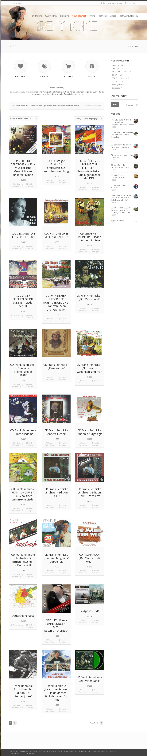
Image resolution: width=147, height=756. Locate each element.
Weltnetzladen (79, 16)
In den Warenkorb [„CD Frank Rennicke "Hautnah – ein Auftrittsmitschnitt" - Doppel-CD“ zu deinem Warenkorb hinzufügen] (16, 575)
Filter (115, 104)
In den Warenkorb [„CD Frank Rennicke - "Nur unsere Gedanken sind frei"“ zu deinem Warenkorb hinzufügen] (83, 382)
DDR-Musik (116, 75)
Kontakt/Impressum (129, 16)
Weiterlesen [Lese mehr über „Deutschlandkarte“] (16, 625)
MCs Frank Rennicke (120, 81)
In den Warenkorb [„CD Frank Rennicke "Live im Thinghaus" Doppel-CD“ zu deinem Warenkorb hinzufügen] (49, 572)
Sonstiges (116, 88)
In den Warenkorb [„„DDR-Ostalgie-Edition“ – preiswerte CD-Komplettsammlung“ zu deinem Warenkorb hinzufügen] (49, 181)
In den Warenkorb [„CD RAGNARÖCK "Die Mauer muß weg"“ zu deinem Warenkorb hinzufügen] (83, 572)
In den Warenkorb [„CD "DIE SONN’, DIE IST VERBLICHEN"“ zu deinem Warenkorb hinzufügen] (16, 247)
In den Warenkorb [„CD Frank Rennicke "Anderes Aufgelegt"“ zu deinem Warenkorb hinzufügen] (83, 444)
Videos (113, 16)
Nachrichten (51, 16)
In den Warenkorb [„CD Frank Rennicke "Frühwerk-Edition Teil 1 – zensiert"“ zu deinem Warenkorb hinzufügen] (83, 506)
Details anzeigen (29, 185)
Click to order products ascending (36, 119)
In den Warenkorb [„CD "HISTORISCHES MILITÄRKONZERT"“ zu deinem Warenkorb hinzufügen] (49, 247)
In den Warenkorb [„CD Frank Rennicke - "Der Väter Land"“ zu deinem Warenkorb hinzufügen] (83, 309)
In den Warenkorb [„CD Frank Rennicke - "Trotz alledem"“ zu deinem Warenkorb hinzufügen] (16, 444)
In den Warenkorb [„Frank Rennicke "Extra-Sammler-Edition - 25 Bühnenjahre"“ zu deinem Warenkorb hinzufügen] (16, 706)
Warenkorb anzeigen (93, 106)
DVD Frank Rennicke (120, 78)
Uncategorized (117, 65)
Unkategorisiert (118, 68)
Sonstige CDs (117, 84)
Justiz (92, 16)
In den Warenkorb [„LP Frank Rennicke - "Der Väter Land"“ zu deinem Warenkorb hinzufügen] (83, 691)
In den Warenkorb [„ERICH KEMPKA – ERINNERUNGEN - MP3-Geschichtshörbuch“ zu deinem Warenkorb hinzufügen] (49, 641)
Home (130, 46)
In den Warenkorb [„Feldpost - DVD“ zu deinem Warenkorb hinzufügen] (83, 621)
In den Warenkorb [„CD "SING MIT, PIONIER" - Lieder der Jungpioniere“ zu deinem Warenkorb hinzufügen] (83, 251)
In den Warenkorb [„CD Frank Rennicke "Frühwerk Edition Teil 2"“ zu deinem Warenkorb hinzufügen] (49, 506)
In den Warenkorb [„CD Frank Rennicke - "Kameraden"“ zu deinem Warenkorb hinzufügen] (49, 378)
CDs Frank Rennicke (119, 72)
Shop (136, 46)
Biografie (64, 16)
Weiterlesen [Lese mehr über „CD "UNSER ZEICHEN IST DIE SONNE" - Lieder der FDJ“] (16, 315)
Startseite (37, 16)
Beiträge (103, 16)
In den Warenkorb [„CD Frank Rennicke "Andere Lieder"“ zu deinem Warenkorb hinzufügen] (49, 444)
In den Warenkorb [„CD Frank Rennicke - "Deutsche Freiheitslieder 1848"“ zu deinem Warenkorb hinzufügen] (16, 385)
